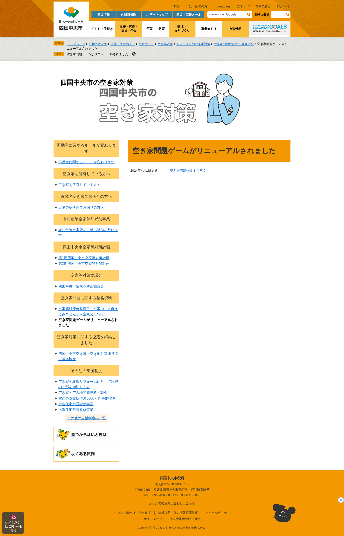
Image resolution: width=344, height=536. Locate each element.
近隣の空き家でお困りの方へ (86, 196)
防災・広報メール (188, 14)
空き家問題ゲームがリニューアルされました (97, 54)
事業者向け (209, 29)
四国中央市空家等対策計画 (86, 247)
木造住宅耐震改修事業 (75, 410)
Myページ (283, 6)
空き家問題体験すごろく (188, 170)
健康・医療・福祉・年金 (129, 28)
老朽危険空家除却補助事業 (86, 219)
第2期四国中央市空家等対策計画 (83, 263)
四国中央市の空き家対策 (193, 44)
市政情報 (235, 29)
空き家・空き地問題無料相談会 (83, 392)
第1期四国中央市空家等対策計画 (83, 258)
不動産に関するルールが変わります (86, 162)
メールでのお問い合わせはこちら (172, 503)
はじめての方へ (199, 6)
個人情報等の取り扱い (185, 519)
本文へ (177, 6)
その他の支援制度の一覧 (86, 418)
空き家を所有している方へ (86, 174)
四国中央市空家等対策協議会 (81, 286)
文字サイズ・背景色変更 (254, 6)
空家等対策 (165, 44)
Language (223, 6)
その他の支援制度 (86, 371)
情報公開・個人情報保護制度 (178, 512)
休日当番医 (128, 14)
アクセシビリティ (218, 512)
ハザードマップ (157, 14)
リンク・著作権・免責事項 (132, 512)
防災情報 (103, 14)
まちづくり (146, 44)
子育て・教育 (155, 29)
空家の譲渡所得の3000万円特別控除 (86, 398)
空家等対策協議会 (86, 275)
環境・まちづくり (182, 28)
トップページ (76, 44)
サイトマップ (153, 519)
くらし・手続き (102, 29)
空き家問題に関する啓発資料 (234, 44)
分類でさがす (98, 44)
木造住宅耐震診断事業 (75, 404)
